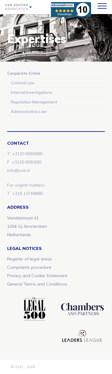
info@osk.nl (18, 170)
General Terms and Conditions (37, 284)
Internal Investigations (31, 92)
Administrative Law (29, 111)
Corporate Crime (23, 73)
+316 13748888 (27, 193)
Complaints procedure (29, 267)
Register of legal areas (29, 259)
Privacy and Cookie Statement (37, 275)
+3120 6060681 (27, 162)
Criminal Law (22, 82)
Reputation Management (34, 102)
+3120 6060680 (27, 153)
